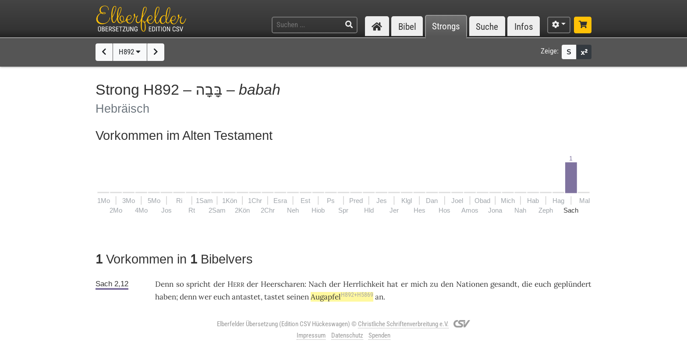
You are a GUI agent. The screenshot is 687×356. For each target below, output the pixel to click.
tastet (274, 297)
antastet (246, 297)
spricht (198, 284)
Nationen (472, 284)
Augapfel (342, 297)
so (180, 284)
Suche (487, 26)
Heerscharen (283, 284)
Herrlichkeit (364, 284)
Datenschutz (347, 335)
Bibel (407, 26)
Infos (523, 26)
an (379, 297)
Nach (317, 284)
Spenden (379, 335)
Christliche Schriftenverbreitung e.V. (403, 324)
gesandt (503, 284)
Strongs (446, 26)
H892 (130, 51)
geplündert (572, 284)
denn (188, 297)
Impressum (311, 335)
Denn (164, 284)
